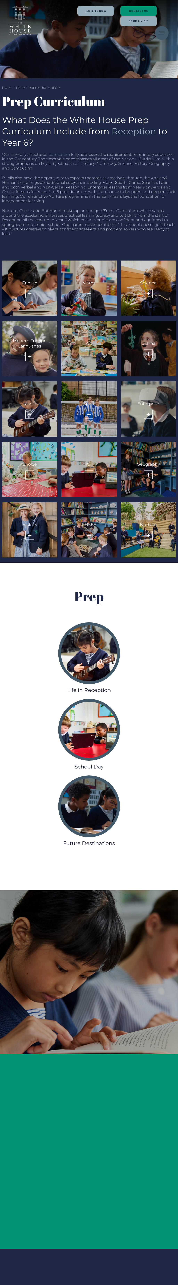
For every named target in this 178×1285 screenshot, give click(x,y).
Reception (134, 131)
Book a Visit (138, 21)
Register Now (95, 11)
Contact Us (138, 11)
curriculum (59, 154)
